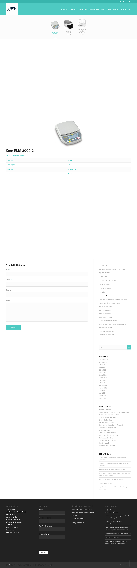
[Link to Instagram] (126, 1)
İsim (8, 269)
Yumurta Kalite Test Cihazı (106, 334)
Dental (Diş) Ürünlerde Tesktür (109, 415)
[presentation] (55, 545)
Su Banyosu (10, 530)
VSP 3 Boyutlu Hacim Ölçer (107, 331)
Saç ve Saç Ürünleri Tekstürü (108, 435)
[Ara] (129, 9)
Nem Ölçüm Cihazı (12, 527)
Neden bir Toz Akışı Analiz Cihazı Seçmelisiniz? (111, 479)
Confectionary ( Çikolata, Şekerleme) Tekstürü (114, 412)
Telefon (9, 290)
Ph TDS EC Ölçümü (12, 532)
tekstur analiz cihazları (105, 317)
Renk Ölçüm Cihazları (105, 313)
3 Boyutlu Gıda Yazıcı (13, 520)
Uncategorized (104, 443)
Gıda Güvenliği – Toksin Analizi (16, 512)
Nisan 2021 (102, 390)
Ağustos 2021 (103, 385)
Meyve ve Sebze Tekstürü (107, 433)
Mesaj (8, 300)
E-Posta (9, 280)
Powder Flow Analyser (105, 306)
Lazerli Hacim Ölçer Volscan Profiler (109, 303)
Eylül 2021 (102, 383)
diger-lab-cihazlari (104, 272)
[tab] (55, 29)
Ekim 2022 (102, 370)
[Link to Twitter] (120, 1)
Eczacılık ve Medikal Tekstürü (108, 417)
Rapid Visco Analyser (105, 310)
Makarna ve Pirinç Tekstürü (108, 428)
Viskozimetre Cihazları (105, 327)
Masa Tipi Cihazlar (105, 284)
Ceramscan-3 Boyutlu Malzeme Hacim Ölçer (112, 269)
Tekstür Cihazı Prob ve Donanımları (109, 320)
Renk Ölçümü (10, 514)
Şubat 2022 (102, 375)
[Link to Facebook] (123, 1)
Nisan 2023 (102, 367)
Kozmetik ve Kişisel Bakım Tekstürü (111, 425)
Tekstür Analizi (11, 509)
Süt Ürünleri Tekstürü (106, 438)
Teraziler (9, 525)
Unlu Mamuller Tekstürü (107, 446)
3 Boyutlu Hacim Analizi (14, 522)
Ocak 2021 (102, 398)
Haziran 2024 (103, 360)
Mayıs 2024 (102, 362)
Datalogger (103, 276)
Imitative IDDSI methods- (105, 483)
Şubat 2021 (102, 396)
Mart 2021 (102, 393)
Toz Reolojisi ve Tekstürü (107, 440)
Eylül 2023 (102, 365)
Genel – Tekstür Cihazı (106, 422)
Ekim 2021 (102, 380)
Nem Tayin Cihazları (106, 288)
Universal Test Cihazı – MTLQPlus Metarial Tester (113, 324)
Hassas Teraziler (106, 296)
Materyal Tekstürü (105, 430)
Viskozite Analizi (11, 517)
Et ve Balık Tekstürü (105, 420)
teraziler (102, 292)
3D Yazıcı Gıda (103, 265)
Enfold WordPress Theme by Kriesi (44, 565)
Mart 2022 (102, 372)
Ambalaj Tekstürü (105, 410)
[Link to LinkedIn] (129, 1)
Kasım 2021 (103, 378)
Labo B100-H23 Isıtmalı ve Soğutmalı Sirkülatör (113, 299)
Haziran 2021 (103, 388)
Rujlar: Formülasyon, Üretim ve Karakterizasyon (112, 469)
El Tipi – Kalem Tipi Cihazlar (108, 280)
